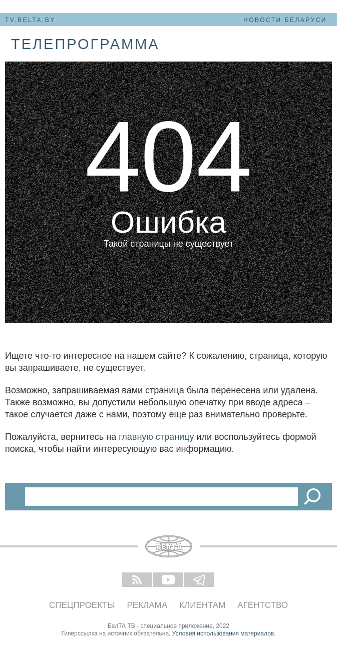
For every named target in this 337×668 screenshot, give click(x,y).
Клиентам (202, 605)
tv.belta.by (30, 20)
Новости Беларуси (285, 20)
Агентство (262, 605)
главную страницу (156, 437)
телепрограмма (85, 44)
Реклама (147, 605)
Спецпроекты (82, 605)
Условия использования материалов (223, 633)
